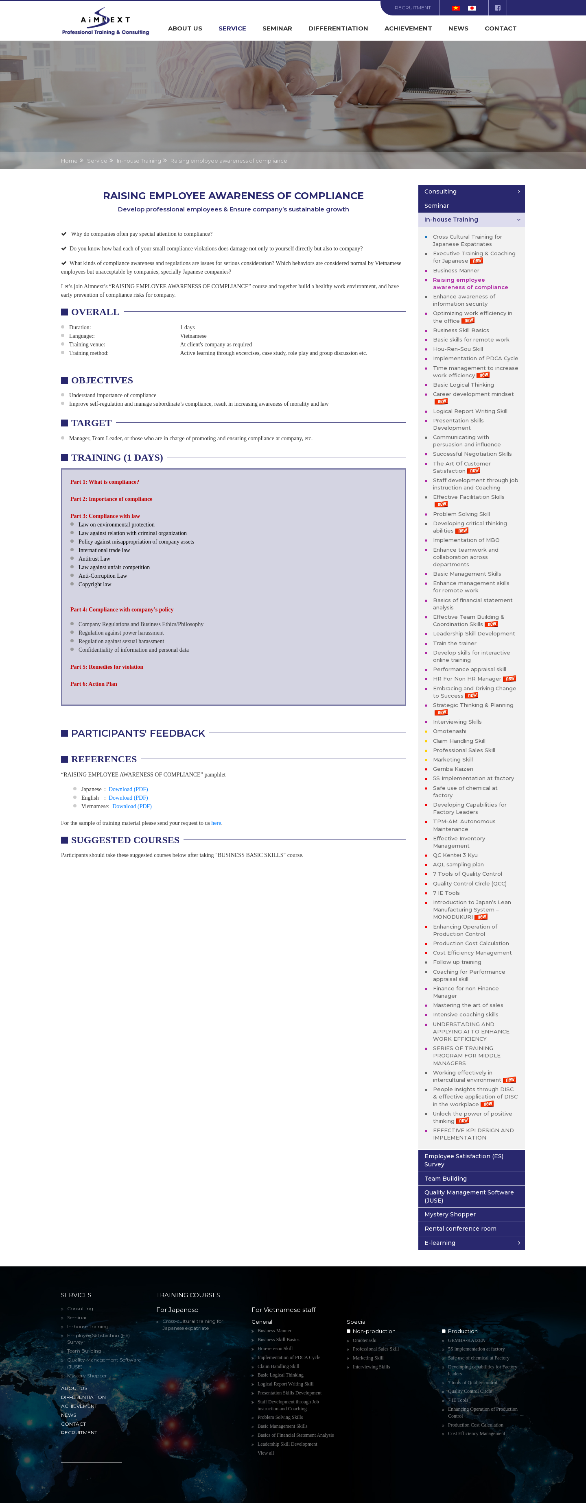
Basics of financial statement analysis (473, 604)
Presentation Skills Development (458, 424)
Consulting (440, 191)
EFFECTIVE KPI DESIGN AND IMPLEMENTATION (473, 1134)
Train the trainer (455, 643)
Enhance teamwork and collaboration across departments (466, 557)
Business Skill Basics (461, 330)
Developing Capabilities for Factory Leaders (470, 808)
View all (266, 1453)
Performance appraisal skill (469, 669)
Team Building (445, 1178)
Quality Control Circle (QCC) (470, 883)
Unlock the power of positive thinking (472, 1117)
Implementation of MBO (466, 540)
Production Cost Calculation (471, 943)
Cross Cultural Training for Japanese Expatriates (467, 240)
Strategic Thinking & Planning (473, 709)
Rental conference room (460, 1228)
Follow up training (457, 962)
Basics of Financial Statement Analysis (296, 1435)
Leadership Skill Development (474, 633)
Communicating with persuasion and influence (467, 441)
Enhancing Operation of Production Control (465, 930)
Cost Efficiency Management (472, 952)
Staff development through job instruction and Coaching (475, 484)
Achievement (408, 28)
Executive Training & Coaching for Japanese (474, 257)
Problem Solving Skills (280, 1417)
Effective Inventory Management (459, 842)
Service (232, 28)
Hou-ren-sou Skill (275, 1348)
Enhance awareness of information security (464, 300)
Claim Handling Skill (459, 740)
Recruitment (413, 7)
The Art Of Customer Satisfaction (462, 467)
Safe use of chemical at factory (465, 791)
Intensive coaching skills (466, 1014)
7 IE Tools (446, 893)
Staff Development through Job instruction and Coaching (288, 1405)
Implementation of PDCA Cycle (475, 358)
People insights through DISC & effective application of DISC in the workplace (475, 1096)
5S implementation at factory (476, 1349)
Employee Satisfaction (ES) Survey (463, 1160)
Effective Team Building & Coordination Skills (469, 620)
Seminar (277, 28)
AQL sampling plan (458, 864)
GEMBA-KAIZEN (466, 1340)
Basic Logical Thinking (463, 384)
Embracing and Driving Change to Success (474, 692)
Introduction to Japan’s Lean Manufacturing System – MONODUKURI (472, 909)
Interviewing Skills (457, 721)
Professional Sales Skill (464, 750)
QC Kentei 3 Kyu (455, 855)
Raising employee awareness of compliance (470, 283)
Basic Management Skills (467, 573)
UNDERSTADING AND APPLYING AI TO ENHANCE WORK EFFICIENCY (471, 1031)
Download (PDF (131, 806)
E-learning (439, 1242)
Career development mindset (473, 398)
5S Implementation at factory (473, 778)
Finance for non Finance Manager (466, 992)
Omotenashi (449, 731)
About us (185, 28)
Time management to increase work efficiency (475, 371)
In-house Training (451, 219)
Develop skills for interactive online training (471, 656)
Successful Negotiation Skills (472, 453)
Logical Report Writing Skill (470, 411)
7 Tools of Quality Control (467, 873)
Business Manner (456, 270)
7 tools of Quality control (472, 1383)
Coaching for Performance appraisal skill (469, 975)
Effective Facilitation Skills (469, 500)
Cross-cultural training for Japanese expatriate (192, 1324)
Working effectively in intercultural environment (474, 1076)
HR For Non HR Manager (474, 678)
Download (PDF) (128, 789)
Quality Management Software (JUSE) (469, 1196)
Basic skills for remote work (471, 339)
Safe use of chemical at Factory (478, 1358)
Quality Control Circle (470, 1391)
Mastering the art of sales (468, 1005)
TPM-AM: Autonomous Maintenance (464, 825)
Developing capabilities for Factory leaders (482, 1370)
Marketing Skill (453, 759)
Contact (501, 28)
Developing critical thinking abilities (470, 527)
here (216, 823)
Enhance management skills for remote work (471, 587)
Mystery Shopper (450, 1214)
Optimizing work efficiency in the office (472, 317)
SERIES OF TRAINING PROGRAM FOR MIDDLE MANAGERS (467, 1055)
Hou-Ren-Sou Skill (458, 349)
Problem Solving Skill (461, 514)
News (458, 28)
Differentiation (338, 28)
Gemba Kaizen (453, 769)
